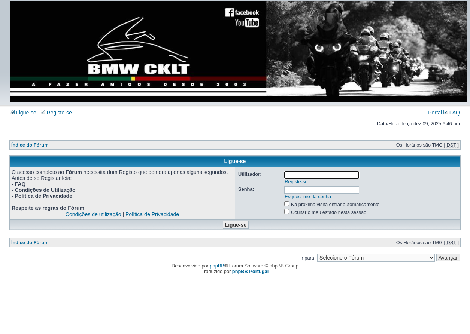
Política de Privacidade (152, 214)
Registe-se (56, 113)
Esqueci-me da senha (308, 196)
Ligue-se (23, 113)
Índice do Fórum (30, 145)
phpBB (217, 266)
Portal (435, 113)
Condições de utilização (93, 214)
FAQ (451, 113)
